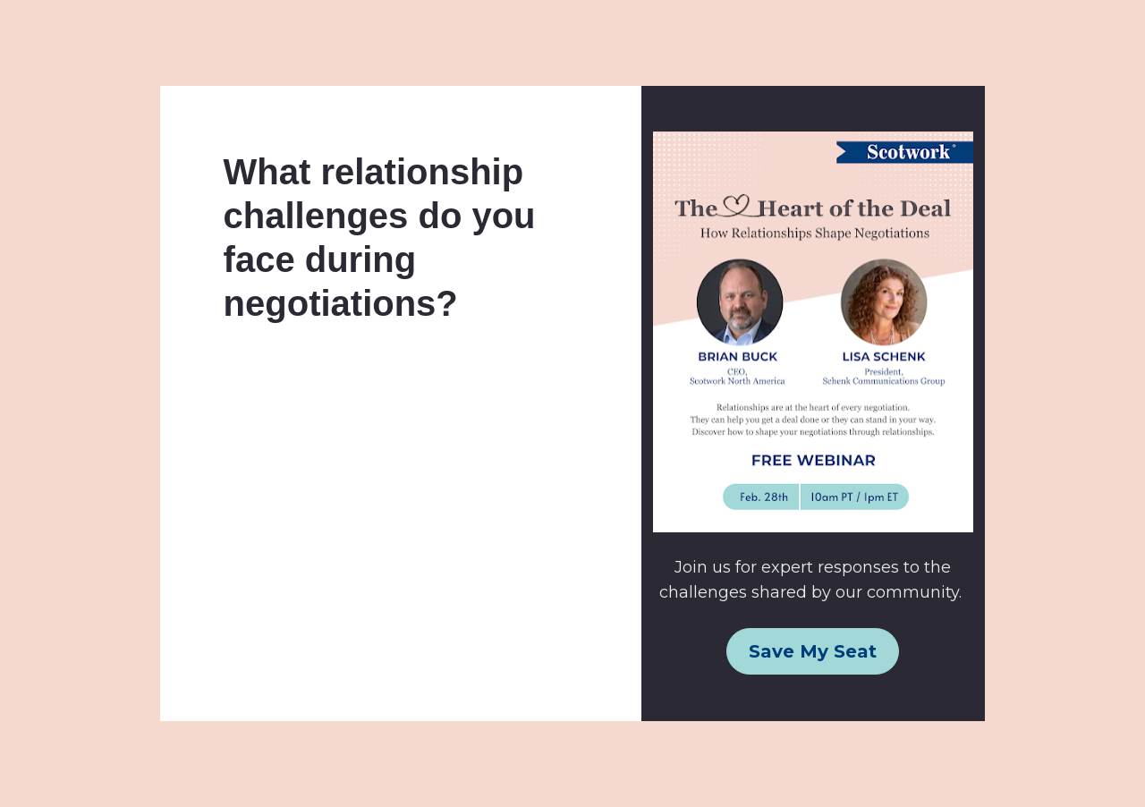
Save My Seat (813, 651)
